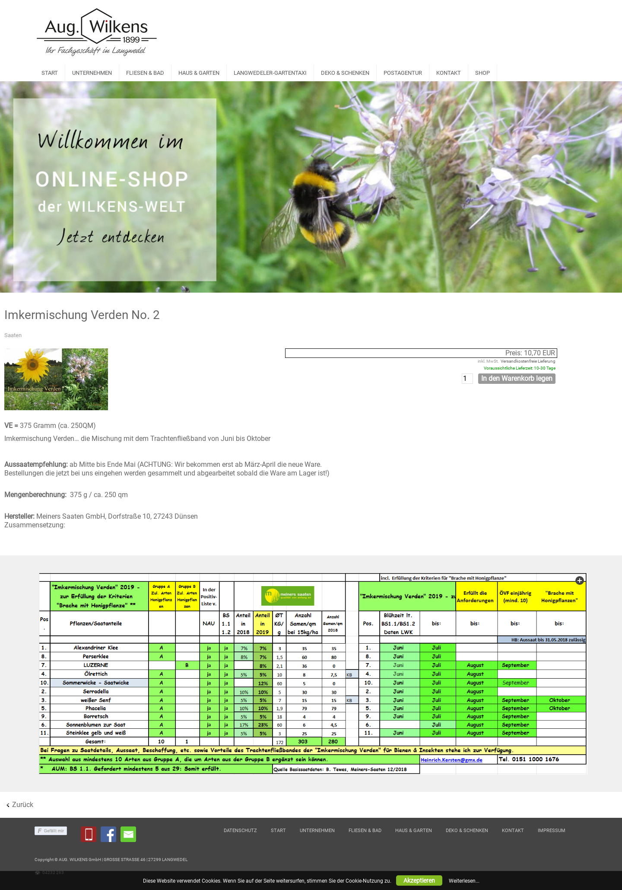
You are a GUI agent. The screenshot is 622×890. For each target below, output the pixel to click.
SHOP (482, 73)
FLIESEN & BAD (145, 73)
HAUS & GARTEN (198, 73)
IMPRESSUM (551, 830)
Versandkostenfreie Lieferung (528, 361)
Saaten (13, 335)
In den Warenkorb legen (516, 378)
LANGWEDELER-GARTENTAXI (270, 73)
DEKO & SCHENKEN (345, 73)
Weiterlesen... (464, 881)
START (49, 73)
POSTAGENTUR (403, 73)
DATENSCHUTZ (240, 830)
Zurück (22, 805)
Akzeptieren (419, 880)
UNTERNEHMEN (92, 73)
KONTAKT (448, 73)
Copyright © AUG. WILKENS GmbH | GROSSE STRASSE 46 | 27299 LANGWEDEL (111, 859)
